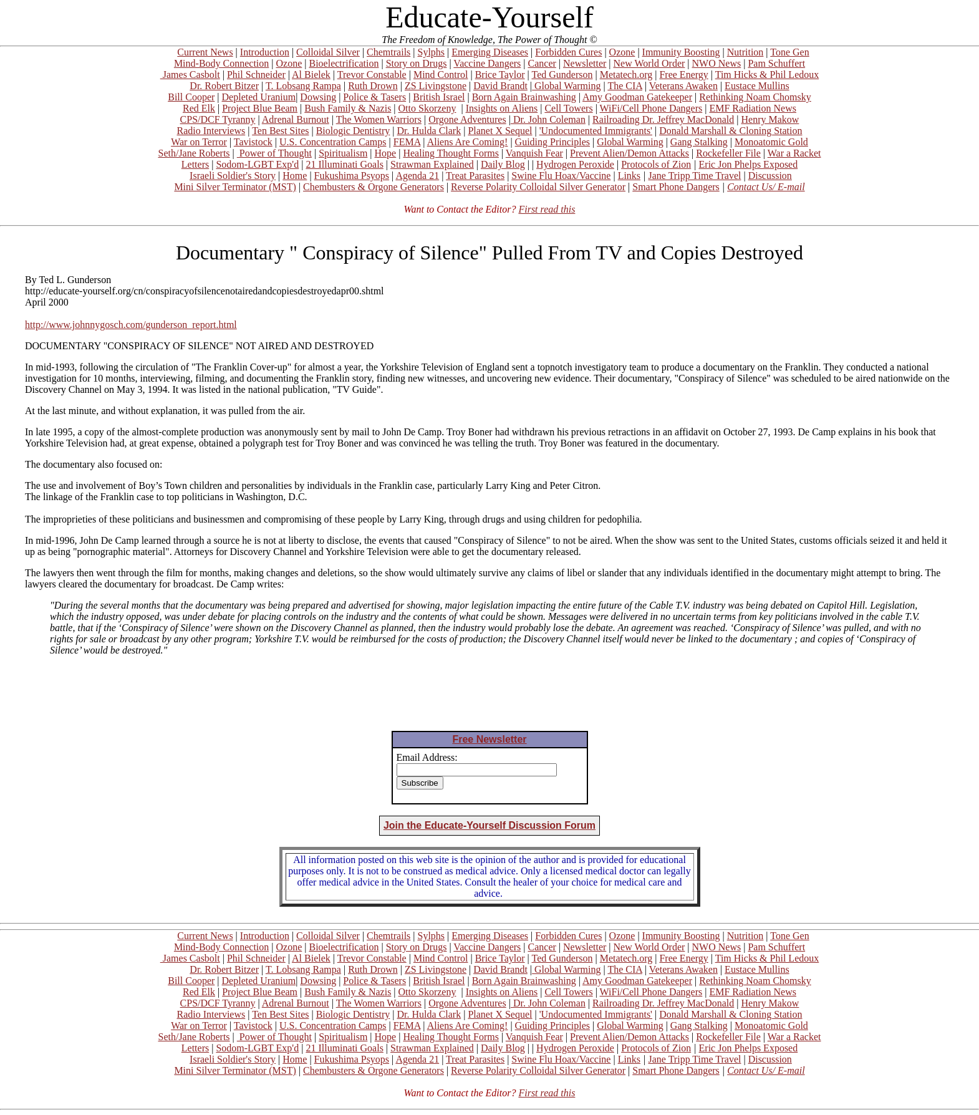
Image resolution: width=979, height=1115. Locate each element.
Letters (195, 164)
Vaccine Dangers (487, 63)
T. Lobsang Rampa (303, 85)
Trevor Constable (372, 74)
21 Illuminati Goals (344, 164)
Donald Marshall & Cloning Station (730, 130)
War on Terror (199, 142)
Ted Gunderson (561, 74)
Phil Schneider (256, 74)
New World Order (649, 63)
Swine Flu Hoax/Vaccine (560, 175)
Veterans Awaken (683, 85)
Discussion (770, 175)
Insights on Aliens (502, 108)
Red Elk (199, 108)
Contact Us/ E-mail (765, 186)
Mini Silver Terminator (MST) (235, 186)
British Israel (439, 97)
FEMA (407, 142)
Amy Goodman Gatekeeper (637, 97)
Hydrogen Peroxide (575, 164)
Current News (205, 52)
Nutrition (745, 52)
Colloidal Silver (328, 52)
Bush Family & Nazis (347, 108)
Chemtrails (388, 52)
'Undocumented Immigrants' (595, 130)
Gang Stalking (699, 142)
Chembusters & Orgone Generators (373, 186)
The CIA (624, 85)
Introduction (264, 52)
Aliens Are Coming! (467, 142)
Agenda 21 (417, 175)
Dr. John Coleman (548, 119)
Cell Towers (568, 108)
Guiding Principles (552, 142)
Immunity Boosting (681, 52)
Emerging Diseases (489, 52)
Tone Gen (789, 52)
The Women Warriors (379, 119)
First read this (546, 209)
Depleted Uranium (259, 97)
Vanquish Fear (534, 153)
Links (629, 175)
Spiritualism (343, 153)
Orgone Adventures (467, 119)
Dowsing (318, 97)
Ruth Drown (373, 85)
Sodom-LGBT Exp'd (257, 164)
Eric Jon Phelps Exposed (748, 164)
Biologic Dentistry (353, 130)
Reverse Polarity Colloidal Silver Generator (538, 186)
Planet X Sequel (500, 130)
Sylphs (431, 52)
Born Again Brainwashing (524, 97)
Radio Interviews (210, 130)
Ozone (622, 52)
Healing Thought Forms (450, 153)
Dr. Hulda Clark (429, 130)
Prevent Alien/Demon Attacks (629, 153)
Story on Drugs (416, 63)
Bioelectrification (344, 63)
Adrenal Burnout (295, 119)
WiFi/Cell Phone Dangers (651, 108)
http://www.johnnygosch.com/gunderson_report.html (131, 324)
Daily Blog (503, 164)
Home (294, 175)
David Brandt (500, 85)
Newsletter (584, 63)
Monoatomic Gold (771, 142)
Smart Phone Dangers (676, 186)
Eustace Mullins (757, 85)
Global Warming (566, 85)
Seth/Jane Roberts (193, 153)
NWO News (716, 63)
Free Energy (683, 74)
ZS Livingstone (435, 85)
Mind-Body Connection (221, 63)
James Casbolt (190, 74)
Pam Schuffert (776, 63)
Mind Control (440, 74)
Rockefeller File (728, 153)
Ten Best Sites (280, 130)
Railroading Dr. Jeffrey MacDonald (663, 119)
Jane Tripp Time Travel (695, 175)
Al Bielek (311, 74)
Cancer (542, 63)
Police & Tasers (374, 97)
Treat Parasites (475, 175)
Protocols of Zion (656, 164)
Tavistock (253, 142)
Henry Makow (770, 119)
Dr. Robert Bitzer (224, 85)
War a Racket (794, 153)
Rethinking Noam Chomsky (755, 97)
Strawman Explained (432, 164)
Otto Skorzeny (427, 108)
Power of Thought (274, 153)
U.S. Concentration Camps (333, 142)
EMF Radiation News (752, 108)
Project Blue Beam (259, 108)
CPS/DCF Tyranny (218, 119)
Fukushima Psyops (351, 175)
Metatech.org (626, 74)
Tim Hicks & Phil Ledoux (767, 74)
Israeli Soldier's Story (233, 175)
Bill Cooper (191, 97)
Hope (386, 153)
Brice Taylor (500, 74)
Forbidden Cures (568, 52)
